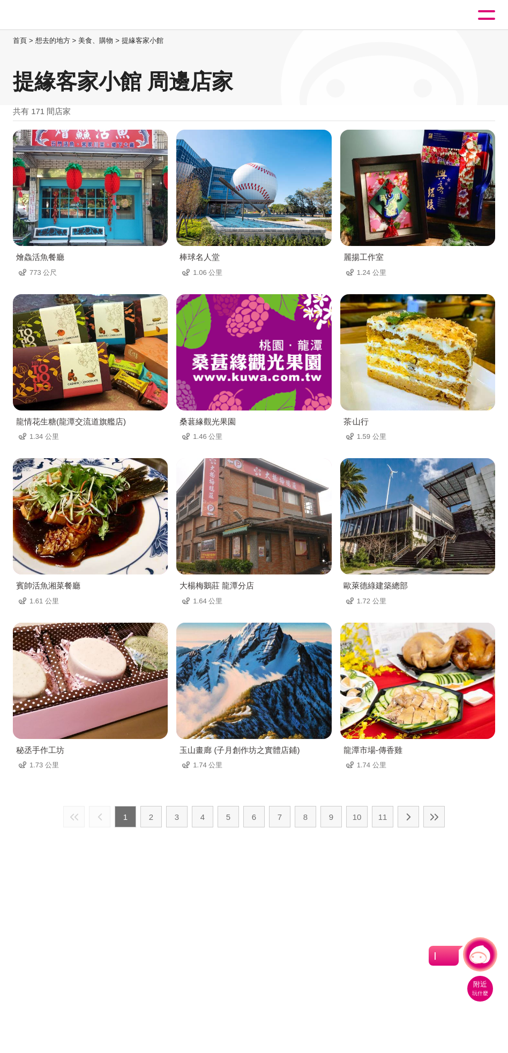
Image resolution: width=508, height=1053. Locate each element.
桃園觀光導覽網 (52, 15)
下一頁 (408, 816)
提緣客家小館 (142, 40)
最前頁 (74, 816)
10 (357, 817)
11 (382, 817)
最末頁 (434, 816)
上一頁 (99, 816)
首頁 (20, 40)
